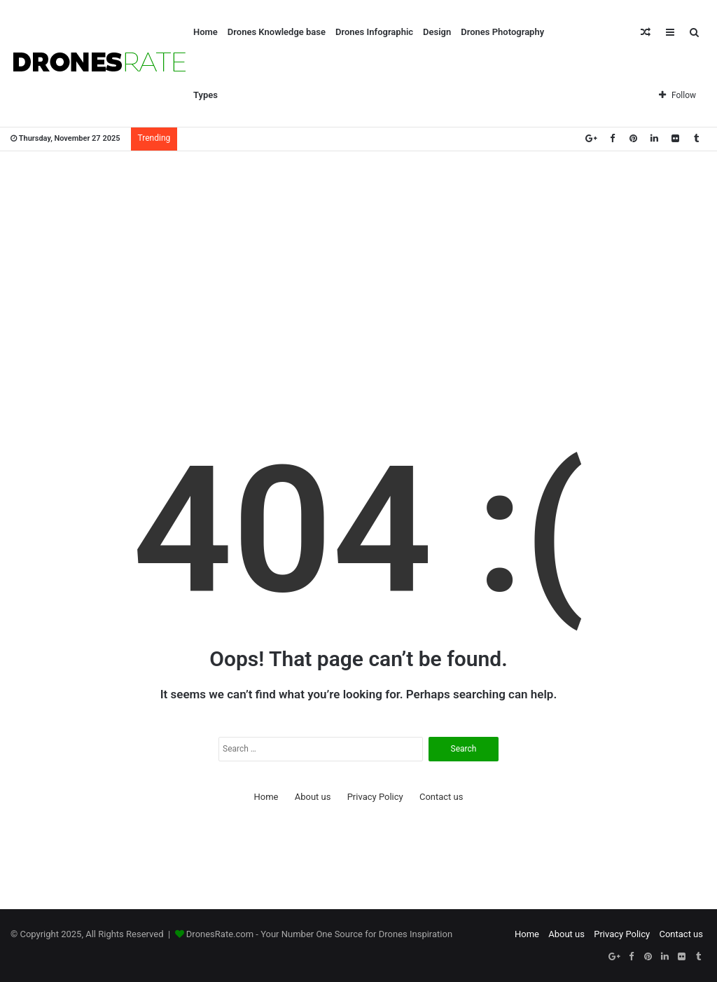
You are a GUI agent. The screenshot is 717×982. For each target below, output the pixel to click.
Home (205, 32)
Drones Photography (502, 32)
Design (437, 32)
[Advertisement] (358, 263)
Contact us (441, 796)
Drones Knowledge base (277, 32)
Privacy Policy (375, 796)
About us (313, 796)
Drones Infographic (374, 32)
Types (205, 95)
